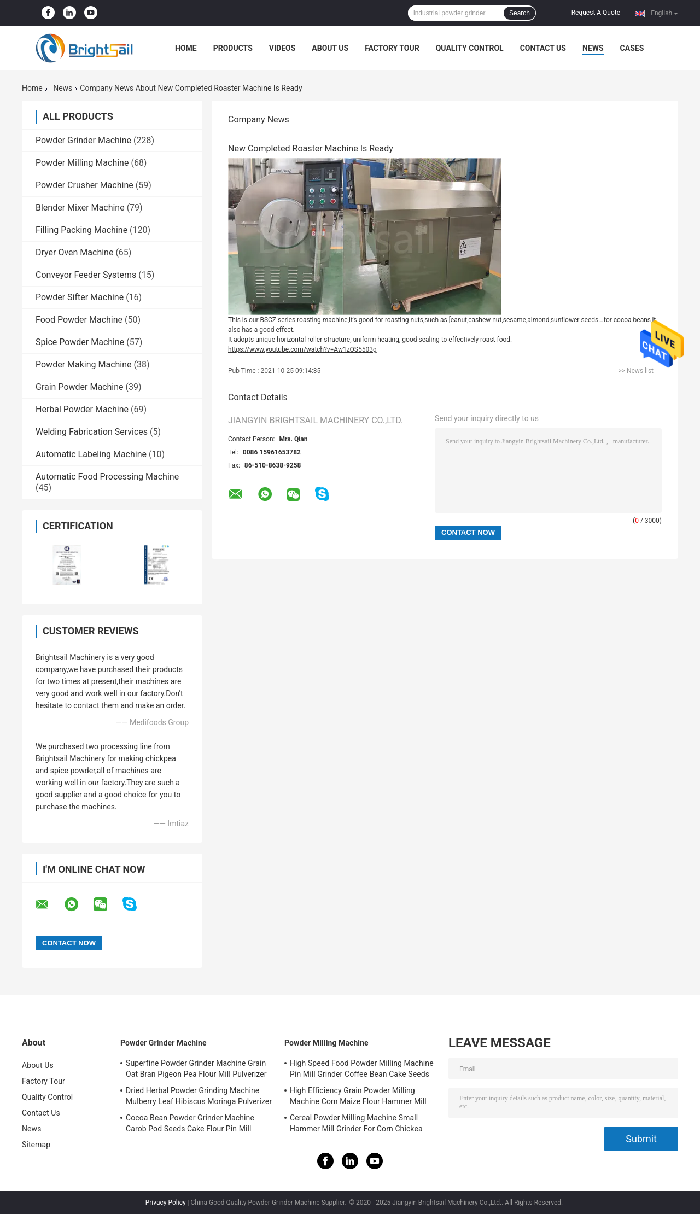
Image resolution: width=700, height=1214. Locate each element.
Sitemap (36, 1144)
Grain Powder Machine (80, 387)
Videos (282, 48)
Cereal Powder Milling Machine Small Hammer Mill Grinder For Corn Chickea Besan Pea (356, 1124)
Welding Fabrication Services (92, 432)
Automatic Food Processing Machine (107, 476)
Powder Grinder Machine (83, 140)
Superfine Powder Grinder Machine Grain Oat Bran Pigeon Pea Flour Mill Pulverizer (196, 1068)
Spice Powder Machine (80, 342)
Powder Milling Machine (82, 162)
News (593, 48)
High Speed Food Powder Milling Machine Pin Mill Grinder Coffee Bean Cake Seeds (362, 1068)
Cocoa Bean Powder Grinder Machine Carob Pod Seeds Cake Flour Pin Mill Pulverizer (190, 1124)
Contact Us (543, 48)
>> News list (636, 371)
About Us (330, 48)
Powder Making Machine (84, 364)
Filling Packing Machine (81, 230)
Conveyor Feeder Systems (86, 275)
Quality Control (470, 48)
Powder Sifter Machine (80, 297)
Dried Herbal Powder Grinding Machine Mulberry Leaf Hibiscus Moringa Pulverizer (199, 1096)
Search (519, 13)
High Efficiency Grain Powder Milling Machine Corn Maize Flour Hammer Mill (358, 1096)
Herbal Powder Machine (82, 409)
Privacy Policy (165, 1202)
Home (186, 48)
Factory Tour (392, 48)
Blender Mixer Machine (80, 207)
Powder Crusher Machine (84, 185)
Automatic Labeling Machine (91, 454)
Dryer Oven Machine (74, 252)
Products (233, 48)
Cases (632, 48)
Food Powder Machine (79, 319)
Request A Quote (595, 12)
